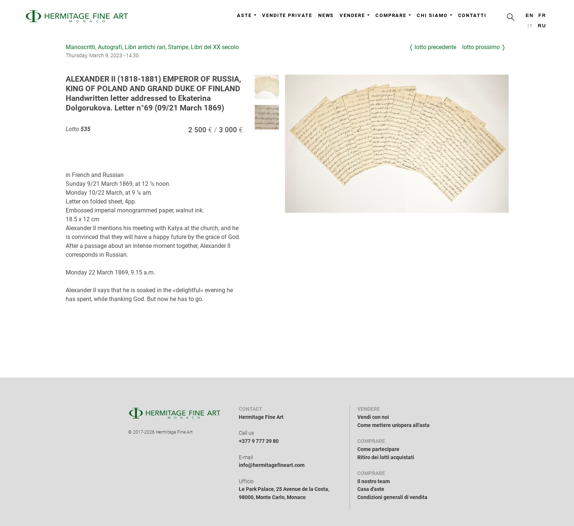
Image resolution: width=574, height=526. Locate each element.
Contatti (472, 15)
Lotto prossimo (481, 47)
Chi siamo (434, 15)
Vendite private (287, 15)
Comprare (393, 15)
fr (542, 15)
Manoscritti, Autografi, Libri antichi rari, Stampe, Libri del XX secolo (152, 47)
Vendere (354, 15)
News (326, 15)
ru (542, 25)
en (530, 15)
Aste (246, 15)
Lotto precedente (435, 47)
